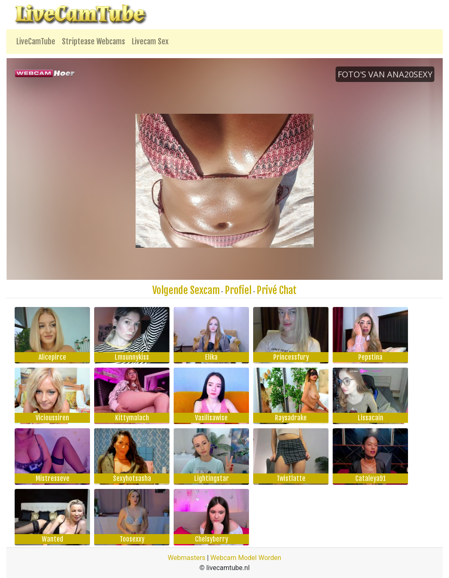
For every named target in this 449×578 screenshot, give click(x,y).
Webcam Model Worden (246, 558)
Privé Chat (277, 290)
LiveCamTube (35, 41)
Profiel (238, 290)
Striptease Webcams (93, 41)
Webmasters (186, 558)
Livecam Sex (150, 41)
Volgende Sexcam (186, 290)
